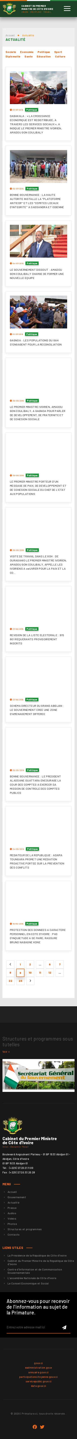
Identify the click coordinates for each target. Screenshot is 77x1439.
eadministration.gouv (38, 1367)
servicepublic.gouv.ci (39, 1381)
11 (40, 972)
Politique (44, 52)
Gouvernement (17, 1197)
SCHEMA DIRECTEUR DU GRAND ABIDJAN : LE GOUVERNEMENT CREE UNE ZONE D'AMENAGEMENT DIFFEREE (37, 710)
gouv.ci (38, 1363)
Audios (12, 1213)
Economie (26, 52)
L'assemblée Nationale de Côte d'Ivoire (32, 1278)
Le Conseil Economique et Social (28, 1283)
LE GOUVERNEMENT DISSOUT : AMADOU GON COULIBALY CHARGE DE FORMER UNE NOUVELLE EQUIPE (37, 274)
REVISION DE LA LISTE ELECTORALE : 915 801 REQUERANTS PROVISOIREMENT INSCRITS (37, 639)
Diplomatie (13, 56)
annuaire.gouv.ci (38, 1372)
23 (20, 980)
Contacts (14, 1234)
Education (44, 56)
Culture (60, 56)
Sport (58, 52)
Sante (28, 56)
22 (11, 980)
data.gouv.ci (38, 1385)
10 (30, 972)
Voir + (6, 1051)
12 (50, 972)
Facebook (35, 1427)
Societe (11, 52)
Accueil (10, 35)
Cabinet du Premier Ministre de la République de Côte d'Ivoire (41, 1262)
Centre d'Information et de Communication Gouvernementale (35, 1271)
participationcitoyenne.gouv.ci (38, 1376)
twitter (42, 1427)
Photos (12, 1224)
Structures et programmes (25, 1229)
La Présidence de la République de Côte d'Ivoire (37, 1255)
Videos (12, 1218)
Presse (12, 1207)
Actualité (13, 1202)
